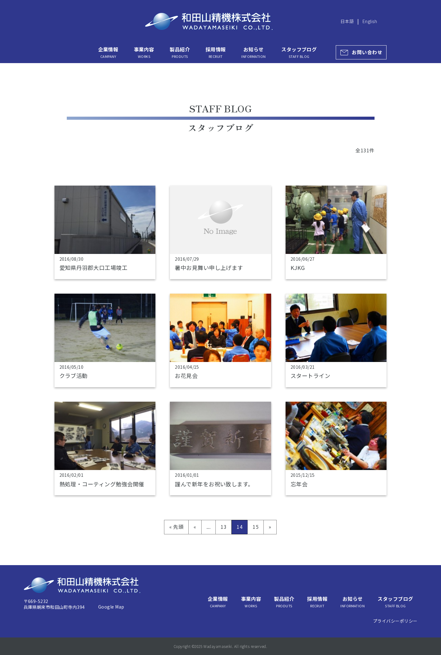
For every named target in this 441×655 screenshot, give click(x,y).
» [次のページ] (270, 526)
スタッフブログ (299, 52)
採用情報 (216, 52)
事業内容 (144, 52)
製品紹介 (180, 52)
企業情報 (108, 52)
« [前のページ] (195, 526)
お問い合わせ (367, 52)
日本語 (347, 21)
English (370, 21)
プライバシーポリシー (395, 621)
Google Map (111, 607)
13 (224, 526)
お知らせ (253, 52)
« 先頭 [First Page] (176, 526)
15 (256, 526)
